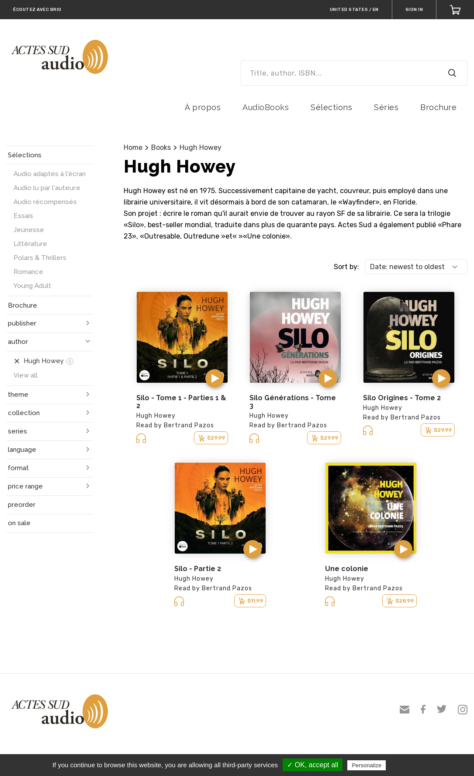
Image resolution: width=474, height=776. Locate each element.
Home (133, 147)
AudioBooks (265, 107)
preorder (21, 505)
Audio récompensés (45, 202)
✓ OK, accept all (312, 765)
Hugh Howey (200, 147)
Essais (23, 216)
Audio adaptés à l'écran (50, 174)
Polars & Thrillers (40, 258)
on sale (19, 523)
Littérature (30, 244)
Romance (28, 272)
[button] (214, 378)
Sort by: (346, 267)
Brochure (438, 107)
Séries (386, 107)
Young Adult (32, 286)
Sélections (331, 107)
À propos (203, 107)
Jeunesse (29, 230)
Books (161, 147)
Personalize (366, 765)
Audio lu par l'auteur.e (47, 188)
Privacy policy (409, 765)
